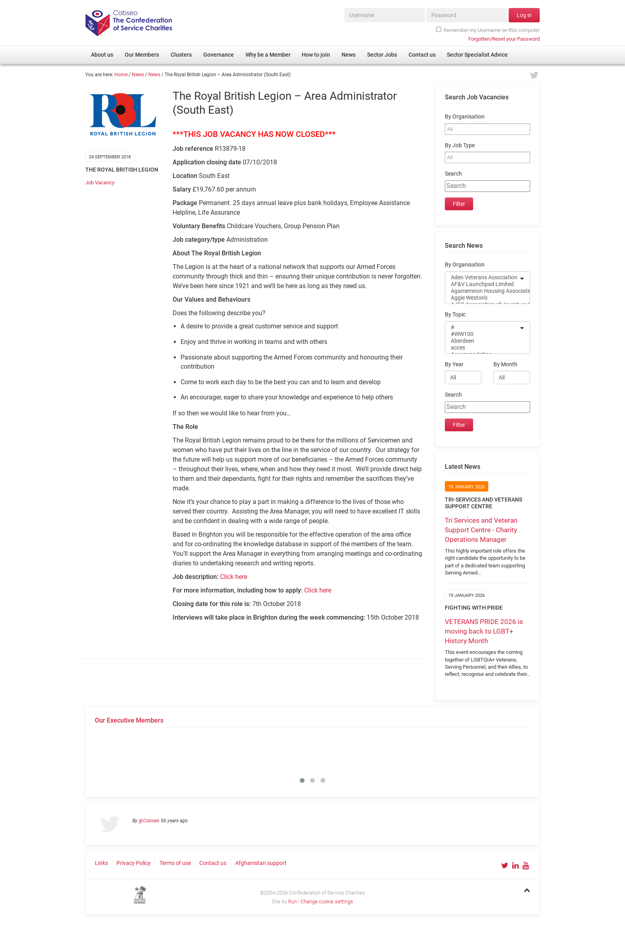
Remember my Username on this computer (488, 30)
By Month (505, 364)
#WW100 (482, 334)
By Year (454, 364)
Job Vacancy (99, 183)
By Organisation (465, 116)
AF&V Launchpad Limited (482, 284)
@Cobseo (149, 820)
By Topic (455, 314)
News (138, 74)
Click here (233, 577)
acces (482, 347)
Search (453, 173)
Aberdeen (482, 341)
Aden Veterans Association (482, 277)
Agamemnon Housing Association (482, 291)
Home (121, 74)
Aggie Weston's (482, 297)
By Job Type (460, 145)
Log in (524, 15)
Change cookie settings (327, 901)
